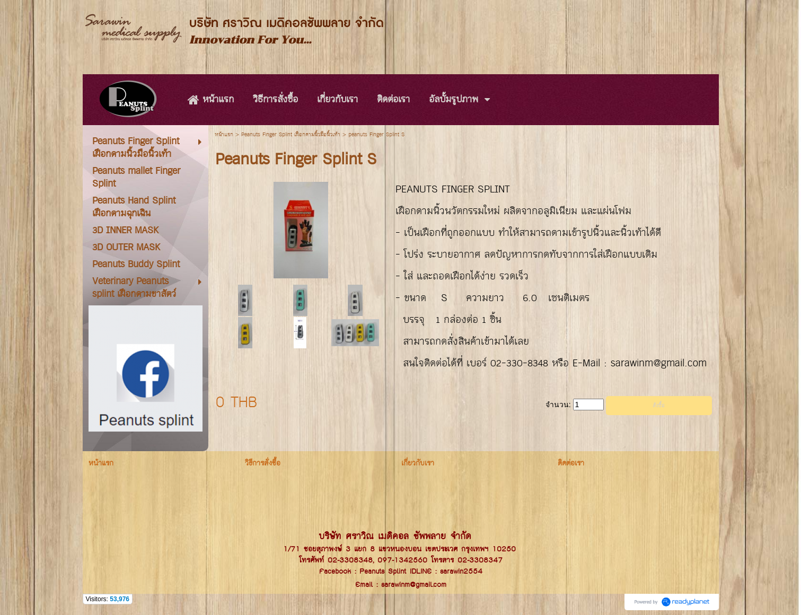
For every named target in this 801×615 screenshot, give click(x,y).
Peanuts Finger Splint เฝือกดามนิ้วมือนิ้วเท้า (290, 134)
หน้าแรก (224, 134)
